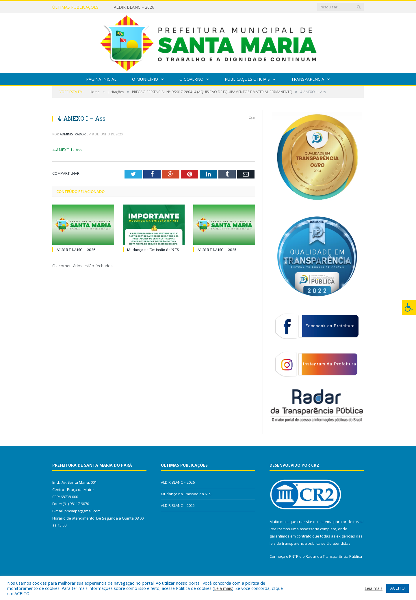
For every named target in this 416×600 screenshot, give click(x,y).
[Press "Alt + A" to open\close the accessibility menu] (409, 307)
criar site (304, 521)
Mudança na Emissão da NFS (153, 249)
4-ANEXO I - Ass (67, 149)
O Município (145, 79)
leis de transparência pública (295, 543)
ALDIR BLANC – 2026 (134, 7)
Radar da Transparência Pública (334, 556)
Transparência (307, 79)
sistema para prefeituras (341, 521)
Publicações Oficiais (247, 79)
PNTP (293, 556)
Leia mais (223, 588)
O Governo (191, 79)
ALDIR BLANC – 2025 (216, 249)
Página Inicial (101, 79)
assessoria (309, 528)
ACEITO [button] (397, 588)
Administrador (73, 134)
